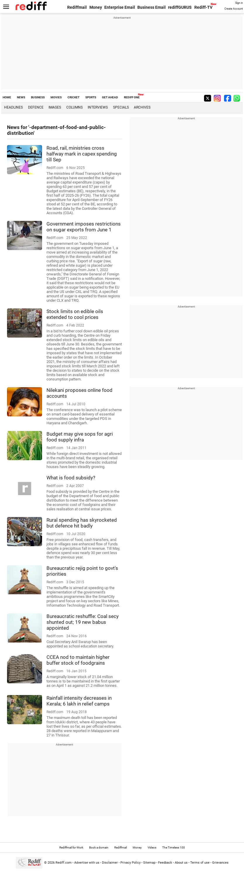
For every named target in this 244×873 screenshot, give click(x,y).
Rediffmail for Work (71, 847)
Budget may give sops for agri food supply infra (79, 437)
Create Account (233, 8)
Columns (74, 107)
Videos (152, 847)
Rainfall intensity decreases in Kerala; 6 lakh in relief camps (79, 701)
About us (181, 863)
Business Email (151, 7)
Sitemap (149, 863)
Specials (121, 107)
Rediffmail (77, 7)
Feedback (165, 863)
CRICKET (73, 97)
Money (95, 7)
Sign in (239, 2)
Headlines (13, 107)
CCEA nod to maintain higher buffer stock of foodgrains (78, 660)
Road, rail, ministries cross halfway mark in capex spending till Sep (81, 154)
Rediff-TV (203, 7)
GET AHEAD (110, 97)
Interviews (98, 107)
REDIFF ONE (132, 97)
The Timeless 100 (173, 847)
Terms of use (200, 863)
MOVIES (56, 97)
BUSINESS (38, 97)
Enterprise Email (119, 7)
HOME (7, 97)
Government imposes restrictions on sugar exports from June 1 (83, 227)
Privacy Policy (130, 863)
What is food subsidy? (70, 478)
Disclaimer (110, 863)
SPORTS (90, 97)
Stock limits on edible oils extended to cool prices (74, 314)
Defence (36, 107)
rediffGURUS (180, 7)
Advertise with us (86, 863)
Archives (142, 107)
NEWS (21, 97)
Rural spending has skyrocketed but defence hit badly (81, 523)
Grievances (220, 863)
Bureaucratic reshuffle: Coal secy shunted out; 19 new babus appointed (82, 622)
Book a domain (98, 847)
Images (55, 107)
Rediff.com (64, 863)
